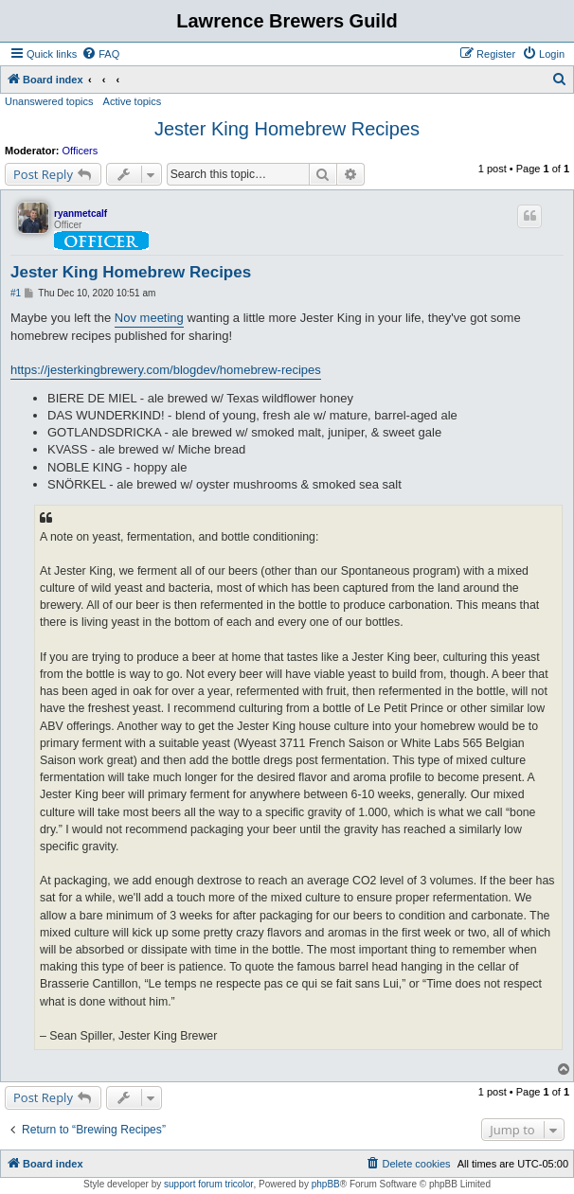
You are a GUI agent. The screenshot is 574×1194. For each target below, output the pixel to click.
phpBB (326, 1184)
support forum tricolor (208, 1184)
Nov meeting (149, 318)
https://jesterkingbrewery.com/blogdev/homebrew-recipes (165, 370)
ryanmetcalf (80, 213)
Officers (81, 150)
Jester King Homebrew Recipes (287, 128)
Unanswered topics (49, 101)
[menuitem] (100, 54)
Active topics (132, 101)
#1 (15, 293)
